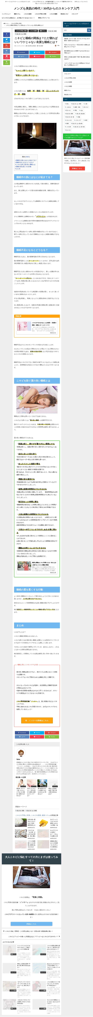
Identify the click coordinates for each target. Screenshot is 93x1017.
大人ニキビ (69, 120)
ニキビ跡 (68, 126)
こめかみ (68, 107)
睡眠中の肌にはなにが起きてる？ (26, 160)
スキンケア (75, 14)
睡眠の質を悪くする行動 (23, 166)
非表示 (27, 156)
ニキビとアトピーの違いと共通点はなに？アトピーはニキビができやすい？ (33, 932)
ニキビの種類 (53, 14)
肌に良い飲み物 (80, 113)
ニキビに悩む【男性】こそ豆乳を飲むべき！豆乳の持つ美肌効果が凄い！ (29, 927)
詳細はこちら (31, 919)
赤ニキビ (86, 107)
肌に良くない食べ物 (79, 126)
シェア (6, 34)
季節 (76, 110)
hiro (58, 45)
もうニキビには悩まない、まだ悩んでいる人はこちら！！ (18, 17)
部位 (67, 103)
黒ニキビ (68, 110)
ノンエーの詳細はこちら (37, 720)
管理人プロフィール (44, 17)
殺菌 (67, 123)
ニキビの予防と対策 (40, 14)
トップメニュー (6, 14)
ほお (82, 110)
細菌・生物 (77, 107)
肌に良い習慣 (52, 31)
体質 (86, 120)
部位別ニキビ (64, 14)
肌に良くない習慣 (21, 34)
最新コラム (17, 14)
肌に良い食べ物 (70, 117)
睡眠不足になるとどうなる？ (24, 162)
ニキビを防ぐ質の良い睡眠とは (25, 164)
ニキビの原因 (27, 14)
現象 (79, 117)
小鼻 (86, 103)
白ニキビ (68, 130)
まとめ (17, 168)
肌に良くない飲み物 (77, 123)
